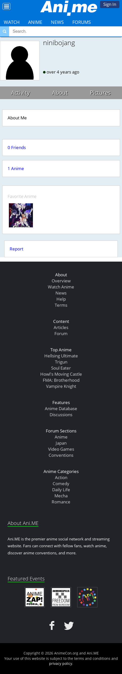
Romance (61, 502)
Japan (61, 443)
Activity (20, 92)
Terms (61, 305)
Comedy (61, 483)
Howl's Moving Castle (61, 374)
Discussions (61, 414)
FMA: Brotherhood (61, 380)
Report (16, 249)
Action (61, 477)
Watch (11, 22)
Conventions (61, 455)
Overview (61, 281)
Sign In (109, 4)
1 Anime (16, 168)
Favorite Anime (22, 196)
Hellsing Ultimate (61, 356)
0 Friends (17, 147)
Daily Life (61, 490)
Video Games (61, 449)
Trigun (61, 362)
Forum (61, 333)
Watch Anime (61, 287)
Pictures (100, 92)
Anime (35, 22)
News (57, 22)
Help (61, 299)
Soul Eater (61, 368)
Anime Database (61, 408)
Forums (81, 22)
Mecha (61, 496)
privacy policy (60, 663)
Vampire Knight (61, 386)
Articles (61, 327)
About (60, 92)
